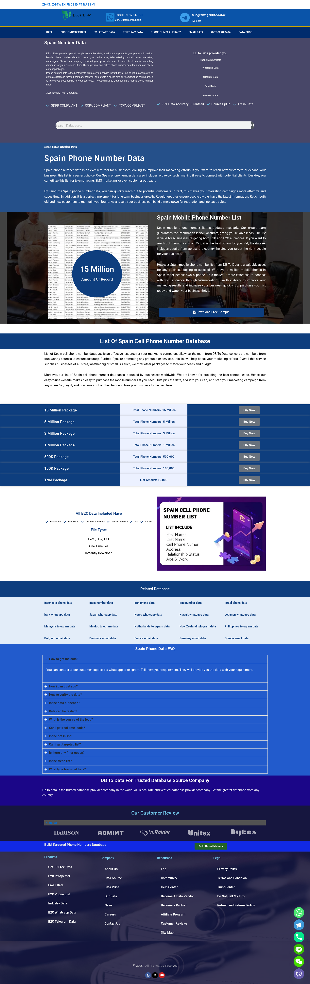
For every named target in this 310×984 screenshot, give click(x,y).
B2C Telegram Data (62, 921)
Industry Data (57, 903)
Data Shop (245, 32)
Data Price (112, 887)
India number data (101, 603)
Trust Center (226, 887)
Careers (110, 914)
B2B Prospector (59, 876)
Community (169, 878)
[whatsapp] (110, 17)
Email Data (196, 32)
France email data (146, 638)
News (108, 905)
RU (87, 4)
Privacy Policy (227, 869)
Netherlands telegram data (152, 626)
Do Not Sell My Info (231, 896)
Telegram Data (133, 32)
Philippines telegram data (241, 626)
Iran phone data (144, 603)
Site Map (167, 932)
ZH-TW (57, 4)
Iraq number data (191, 603)
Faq (163, 869)
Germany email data (193, 638)
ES (92, 4)
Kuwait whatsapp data (194, 614)
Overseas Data (221, 32)
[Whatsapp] (299, 912)
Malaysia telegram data (59, 626)
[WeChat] (299, 961)
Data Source (113, 878)
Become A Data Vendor (177, 896)
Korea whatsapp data (148, 614)
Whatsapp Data (105, 32)
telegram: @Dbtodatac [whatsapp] (209, 15)
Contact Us (112, 923)
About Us (111, 869)
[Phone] (299, 937)
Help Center (169, 887)
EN (65, 4)
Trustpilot (51, 823)
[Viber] (299, 973)
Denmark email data (102, 638)
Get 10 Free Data (60, 867)
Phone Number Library (166, 32)
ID (78, 4)
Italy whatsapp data (57, 614)
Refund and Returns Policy (236, 905)
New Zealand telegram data (198, 626)
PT (82, 4)
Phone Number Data (73, 32)
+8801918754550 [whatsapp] (129, 15)
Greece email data (237, 638)
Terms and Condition (232, 878)
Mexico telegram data (103, 626)
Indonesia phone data (58, 603)
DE (74, 4)
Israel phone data (236, 603)
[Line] (299, 949)
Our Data (111, 896)
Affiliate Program (173, 914)
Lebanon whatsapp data (240, 614)
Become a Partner (174, 905)
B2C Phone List (59, 894)
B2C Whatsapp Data (62, 912)
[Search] (252, 125)
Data (49, 32)
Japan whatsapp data (103, 614)
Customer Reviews (174, 923)
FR (69, 4)
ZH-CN (46, 4)
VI (96, 4)
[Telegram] (299, 924)
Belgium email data (57, 638)
